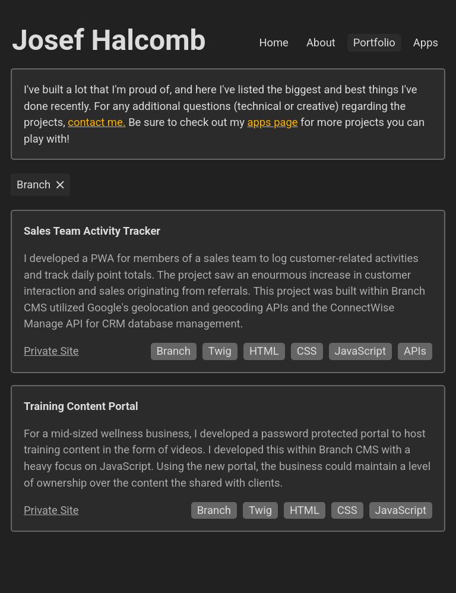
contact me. (96, 122)
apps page (272, 122)
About (320, 42)
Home (274, 42)
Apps (425, 42)
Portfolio (374, 42)
